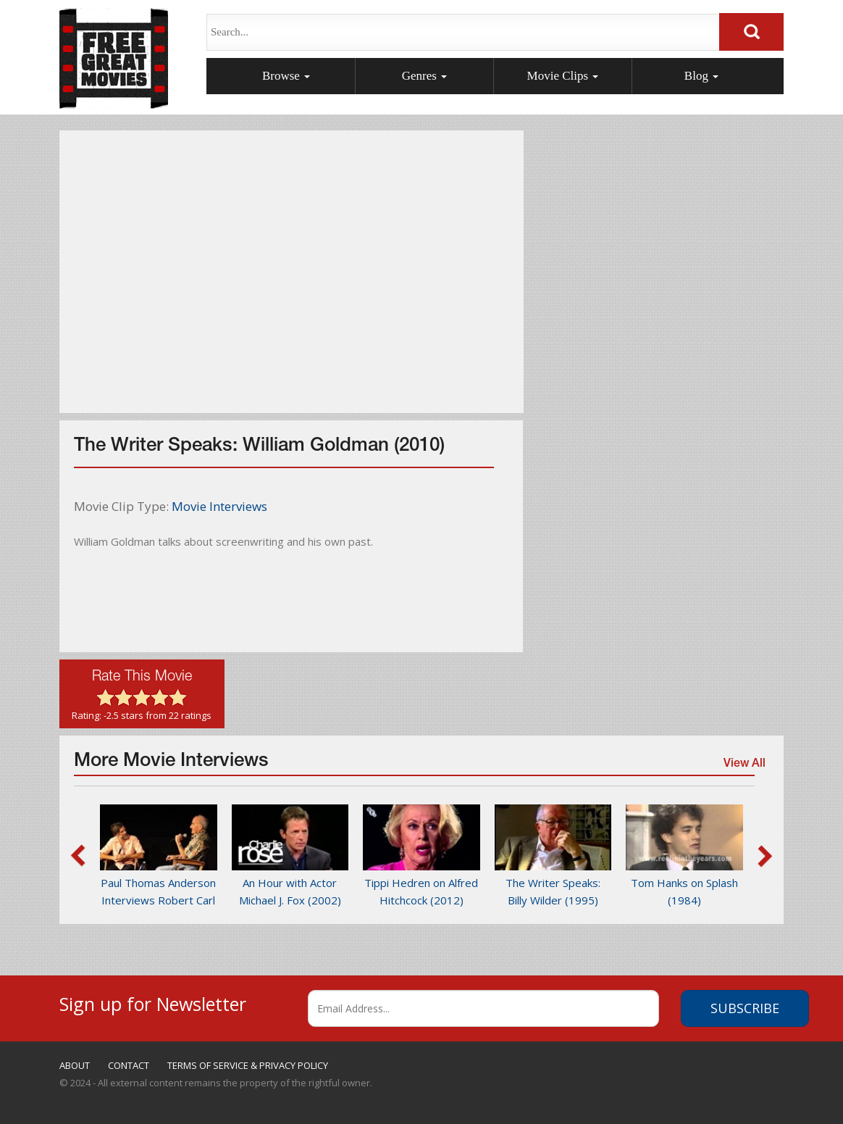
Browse (286, 76)
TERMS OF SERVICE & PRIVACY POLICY (247, 1065)
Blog (701, 76)
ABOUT (74, 1065)
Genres (424, 76)
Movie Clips (563, 76)
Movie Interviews (219, 506)
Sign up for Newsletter (152, 1001)
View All (743, 766)
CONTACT (128, 1065)
